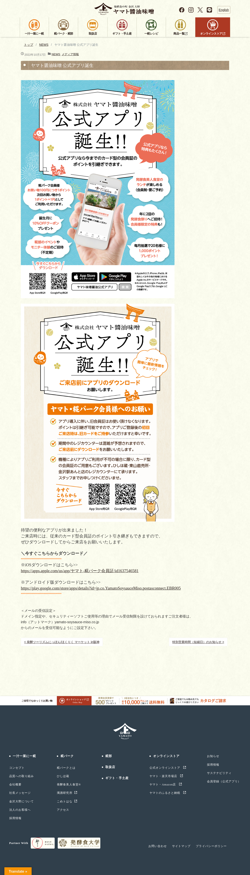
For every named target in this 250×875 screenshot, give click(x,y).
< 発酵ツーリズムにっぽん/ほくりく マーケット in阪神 (61, 642)
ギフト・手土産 (117, 778)
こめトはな (64, 801)
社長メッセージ (20, 792)
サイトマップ (181, 846)
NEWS (44, 44)
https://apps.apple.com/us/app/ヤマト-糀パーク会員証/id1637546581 (79, 570)
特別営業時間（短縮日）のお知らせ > (198, 642)
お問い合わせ (157, 846)
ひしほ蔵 (63, 776)
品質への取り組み (21, 776)
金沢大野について (21, 801)
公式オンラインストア (165, 767)
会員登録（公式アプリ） (224, 781)
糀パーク (67, 756)
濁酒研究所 (64, 792)
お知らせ (213, 756)
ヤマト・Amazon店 (163, 784)
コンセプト (17, 767)
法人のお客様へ (20, 809)
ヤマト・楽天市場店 (163, 776)
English (224, 9)
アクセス (63, 809)
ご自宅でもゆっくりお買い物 (57, 700)
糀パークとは (66, 767)
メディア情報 (70, 54)
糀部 (108, 756)
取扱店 (110, 767)
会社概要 (15, 784)
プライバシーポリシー (211, 846)
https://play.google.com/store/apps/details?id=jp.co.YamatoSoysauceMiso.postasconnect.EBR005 (101, 588)
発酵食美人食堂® (69, 784)
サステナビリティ (219, 773)
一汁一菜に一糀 (24, 756)
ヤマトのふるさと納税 (165, 792)
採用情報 (15, 818)
